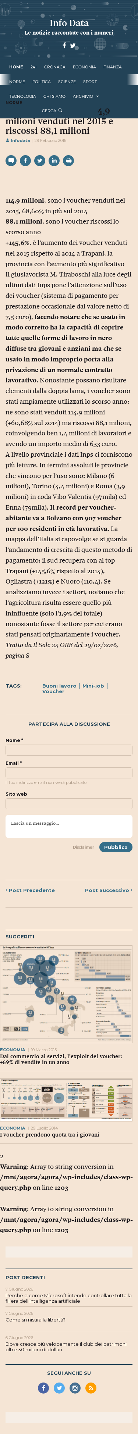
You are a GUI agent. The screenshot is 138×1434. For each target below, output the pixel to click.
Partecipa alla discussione (69, 724)
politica (41, 81)
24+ (34, 66)
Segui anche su (69, 1373)
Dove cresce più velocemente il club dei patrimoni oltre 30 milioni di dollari (66, 1347)
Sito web (16, 794)
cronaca (55, 66)
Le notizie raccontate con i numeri (69, 32)
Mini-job (93, 686)
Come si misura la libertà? (36, 1320)
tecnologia (22, 96)
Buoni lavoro (59, 686)
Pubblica (116, 847)
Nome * (14, 740)
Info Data (69, 23)
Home (16, 66)
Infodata (18, 140)
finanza (112, 66)
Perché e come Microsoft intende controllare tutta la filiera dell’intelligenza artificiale (69, 1298)
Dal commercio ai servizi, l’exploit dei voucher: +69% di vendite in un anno (61, 1059)
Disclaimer (83, 847)
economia (84, 66)
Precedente (30, 890)
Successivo (108, 890)
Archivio (83, 96)
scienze (67, 81)
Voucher (53, 691)
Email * (14, 763)
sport (90, 81)
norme (17, 81)
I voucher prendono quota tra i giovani (49, 1134)
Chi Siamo (54, 96)
